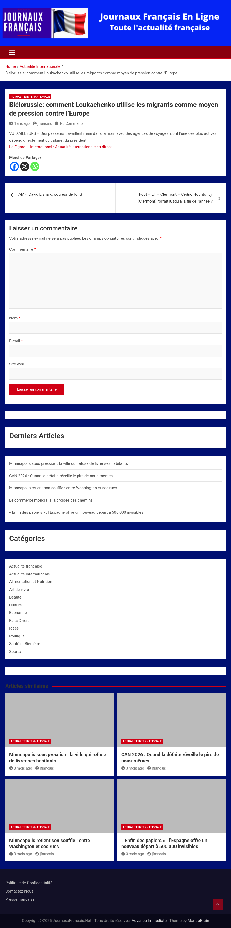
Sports (15, 651)
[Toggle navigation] (12, 52)
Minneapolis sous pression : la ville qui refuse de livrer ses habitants (68, 463)
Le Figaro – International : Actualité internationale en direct (60, 147)
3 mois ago (20, 768)
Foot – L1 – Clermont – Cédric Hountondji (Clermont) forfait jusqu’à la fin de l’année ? (175, 198)
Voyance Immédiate (149, 920)
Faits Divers (19, 620)
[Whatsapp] (34, 166)
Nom (15, 318)
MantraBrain (198, 920)
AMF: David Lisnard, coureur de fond (50, 194)
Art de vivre (19, 589)
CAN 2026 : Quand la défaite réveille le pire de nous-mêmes (61, 475)
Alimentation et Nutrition (30, 581)
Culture (15, 605)
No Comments (71, 123)
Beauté (15, 597)
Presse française (19, 899)
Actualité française (25, 566)
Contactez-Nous (19, 891)
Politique (17, 636)
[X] (24, 166)
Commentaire (22, 249)
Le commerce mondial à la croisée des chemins (51, 500)
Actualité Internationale (30, 97)
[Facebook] (14, 166)
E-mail (16, 341)
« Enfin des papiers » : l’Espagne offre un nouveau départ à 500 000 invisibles (76, 512)
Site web (16, 364)
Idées (14, 628)
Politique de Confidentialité (28, 882)
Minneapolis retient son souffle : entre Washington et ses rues (63, 488)
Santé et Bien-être (24, 643)
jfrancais (42, 123)
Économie (18, 612)
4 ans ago (19, 123)
